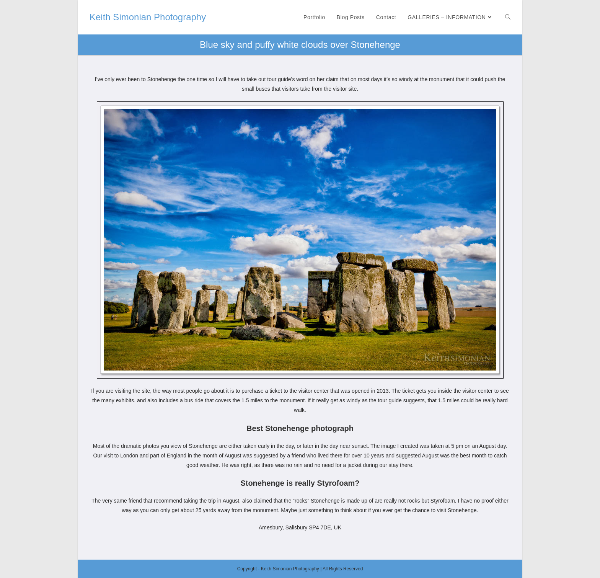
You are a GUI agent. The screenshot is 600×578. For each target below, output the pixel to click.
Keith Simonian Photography (148, 17)
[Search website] (507, 17)
